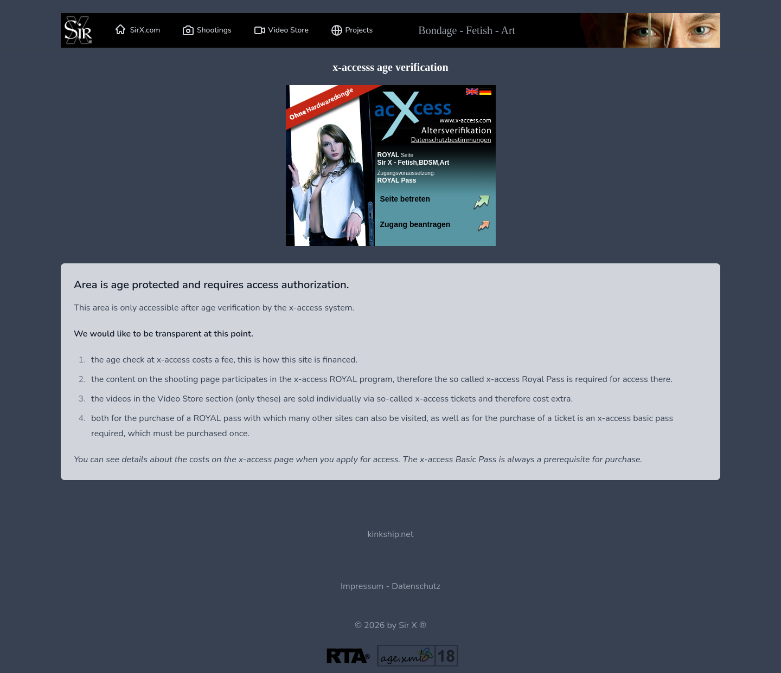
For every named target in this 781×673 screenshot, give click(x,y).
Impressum (362, 586)
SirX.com (137, 30)
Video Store (281, 30)
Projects (351, 30)
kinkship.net (391, 534)
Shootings (206, 30)
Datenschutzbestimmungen (451, 139)
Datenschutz (416, 586)
